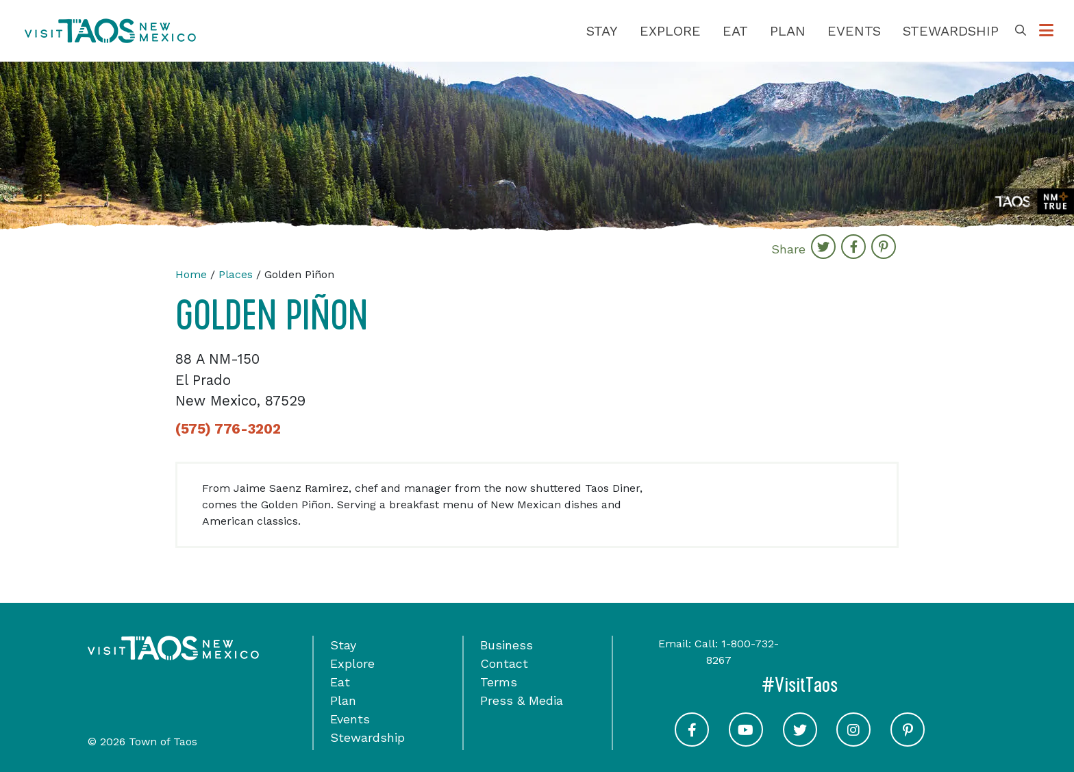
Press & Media (521, 700)
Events (854, 31)
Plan (788, 31)
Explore (670, 31)
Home (191, 274)
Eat (735, 31)
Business (506, 645)
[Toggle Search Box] (1021, 31)
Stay (602, 31)
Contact (504, 663)
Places (235, 274)
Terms (498, 682)
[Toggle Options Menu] (1046, 31)
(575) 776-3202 (228, 429)
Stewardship (951, 31)
